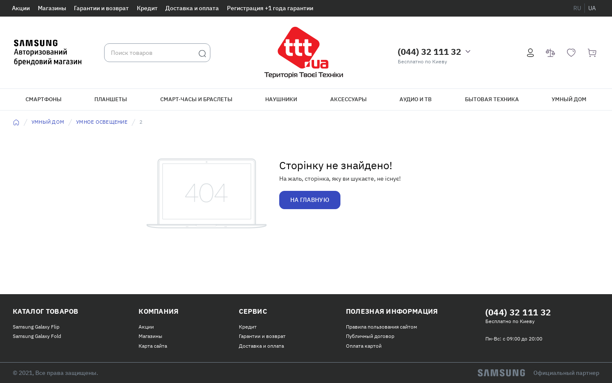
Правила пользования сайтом (381, 326)
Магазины (52, 8)
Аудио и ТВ (416, 99)
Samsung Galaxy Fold (37, 336)
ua (592, 8)
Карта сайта (153, 346)
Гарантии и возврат (101, 8)
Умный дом (569, 99)
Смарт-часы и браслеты (196, 99)
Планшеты (110, 99)
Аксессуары (348, 99)
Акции (21, 8)
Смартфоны (44, 99)
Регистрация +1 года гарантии (270, 8)
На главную (309, 200)
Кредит (147, 8)
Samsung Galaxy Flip (36, 326)
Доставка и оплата (192, 8)
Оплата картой (364, 346)
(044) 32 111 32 (429, 51)
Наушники (281, 99)
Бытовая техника (492, 99)
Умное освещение (102, 122)
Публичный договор (370, 336)
